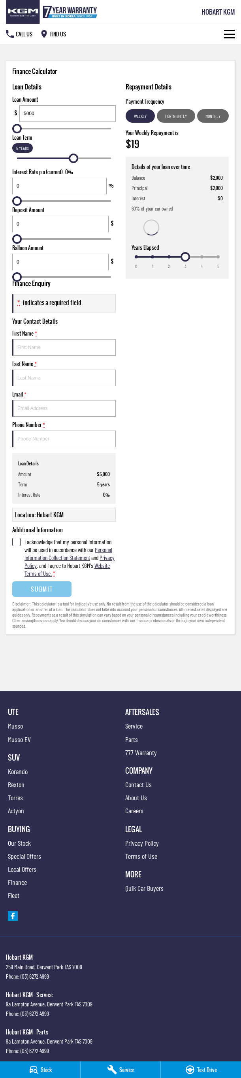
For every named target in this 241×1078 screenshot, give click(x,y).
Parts (131, 739)
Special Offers (24, 856)
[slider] (17, 128)
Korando (18, 771)
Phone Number (64, 434)
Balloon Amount (64, 257)
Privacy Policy (142, 843)
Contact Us (138, 784)
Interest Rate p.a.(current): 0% (64, 181)
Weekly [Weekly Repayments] (140, 116)
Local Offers (22, 869)
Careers (134, 810)
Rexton (16, 784)
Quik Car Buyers (144, 888)
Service (134, 725)
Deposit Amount (64, 219)
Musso (15, 725)
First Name (64, 342)
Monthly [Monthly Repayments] (212, 116)
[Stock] (40, 1069)
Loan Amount (64, 108)
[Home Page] (53, 12)
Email (64, 403)
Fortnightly (176, 116)
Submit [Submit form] (42, 589)
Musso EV (19, 739)
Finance (17, 882)
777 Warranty (141, 752)
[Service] (121, 1069)
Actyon (16, 810)
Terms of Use (141, 856)
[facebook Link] (13, 916)
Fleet (13, 895)
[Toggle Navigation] (229, 34)
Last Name (64, 373)
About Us (136, 797)
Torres (15, 797)
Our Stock (19, 843)
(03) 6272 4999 (35, 976)
